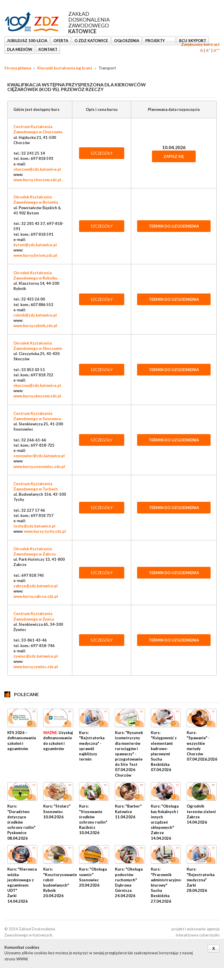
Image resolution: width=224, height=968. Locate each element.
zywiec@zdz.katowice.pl (35, 656)
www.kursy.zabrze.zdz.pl (35, 596)
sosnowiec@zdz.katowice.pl (39, 455)
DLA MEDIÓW (19, 49)
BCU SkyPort (192, 40)
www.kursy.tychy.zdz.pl (45, 531)
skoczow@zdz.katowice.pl (37, 385)
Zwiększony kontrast (200, 44)
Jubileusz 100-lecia (27, 40)
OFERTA (60, 40)
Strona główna (17, 68)
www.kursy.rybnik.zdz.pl (35, 325)
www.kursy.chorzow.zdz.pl (37, 179)
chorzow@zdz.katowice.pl (37, 169)
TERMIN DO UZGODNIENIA (174, 226)
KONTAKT (47, 49)
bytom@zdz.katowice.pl (35, 244)
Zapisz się (174, 156)
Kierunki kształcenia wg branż (64, 68)
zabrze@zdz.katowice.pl (35, 585)
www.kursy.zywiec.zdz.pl (35, 666)
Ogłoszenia (126, 40)
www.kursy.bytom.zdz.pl (35, 255)
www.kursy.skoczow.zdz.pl (37, 396)
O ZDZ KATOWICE (91, 40)
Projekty (155, 40)
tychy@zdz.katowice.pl (34, 526)
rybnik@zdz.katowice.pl (35, 315)
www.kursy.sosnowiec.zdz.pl (39, 466)
